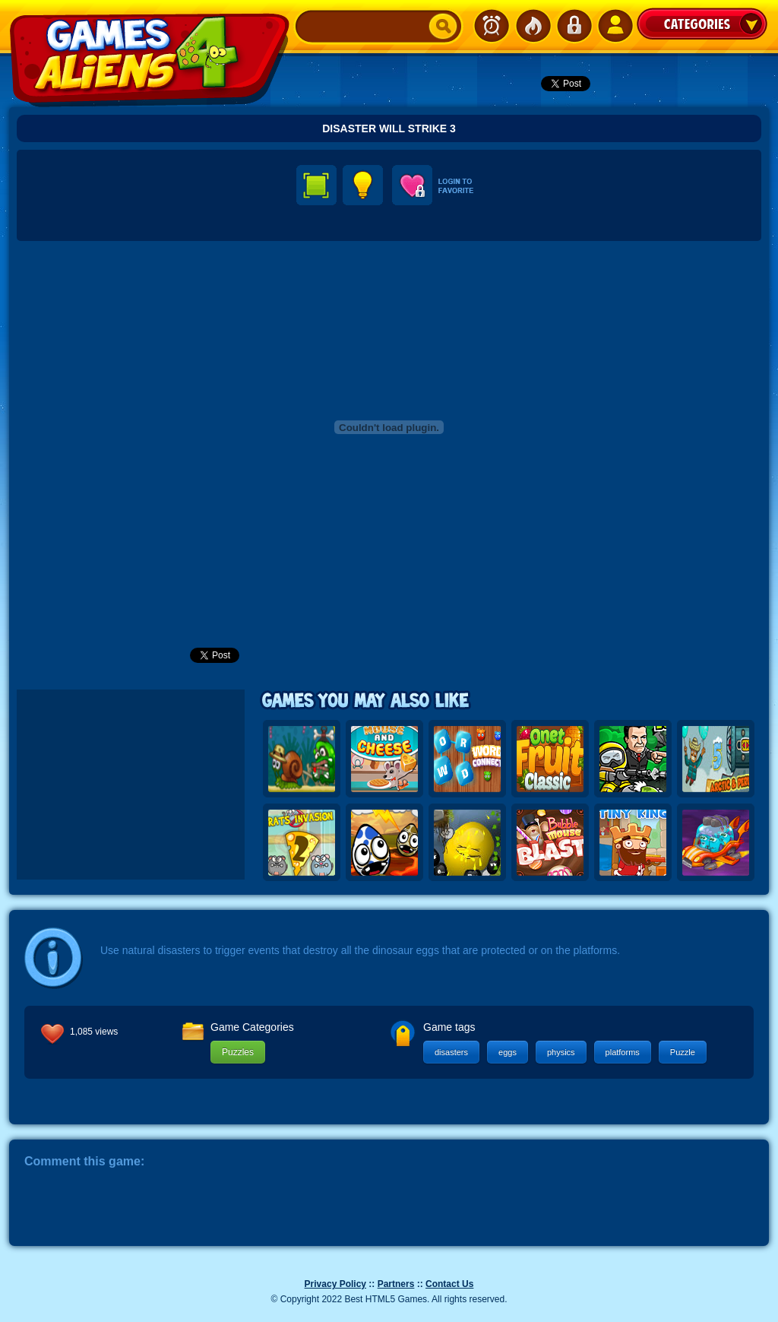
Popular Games (533, 26)
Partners (396, 1284)
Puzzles (238, 1052)
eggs (507, 1052)
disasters (451, 1052)
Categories (702, 24)
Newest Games (492, 26)
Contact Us (449, 1284)
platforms (623, 1052)
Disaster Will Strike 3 (389, 128)
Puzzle (682, 1052)
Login (574, 26)
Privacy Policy (335, 1284)
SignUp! (615, 26)
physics (561, 1052)
